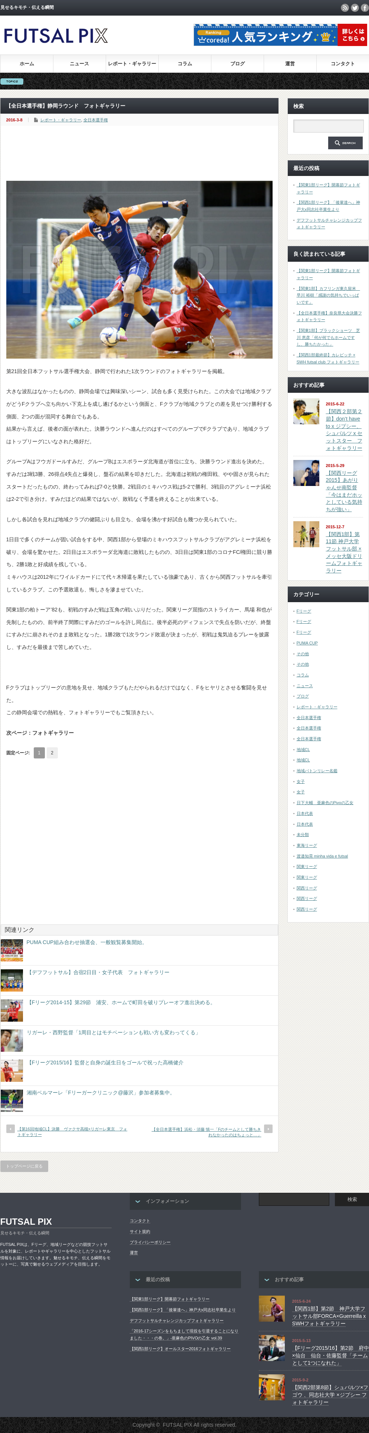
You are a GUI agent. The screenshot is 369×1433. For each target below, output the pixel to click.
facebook (365, 8)
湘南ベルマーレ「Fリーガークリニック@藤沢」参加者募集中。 (101, 1093)
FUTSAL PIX (26, 1222)
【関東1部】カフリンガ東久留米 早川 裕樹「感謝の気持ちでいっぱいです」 (328, 295)
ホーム (27, 63)
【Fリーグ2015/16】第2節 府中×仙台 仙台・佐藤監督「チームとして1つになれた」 (330, 1355)
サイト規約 (140, 1231)
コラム (185, 63)
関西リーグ (307, 888)
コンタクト (343, 63)
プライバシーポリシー (150, 1242)
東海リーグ (307, 845)
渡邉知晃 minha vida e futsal (322, 856)
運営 (290, 63)
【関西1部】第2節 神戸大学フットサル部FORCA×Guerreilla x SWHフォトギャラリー (329, 1316)
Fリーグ (304, 611)
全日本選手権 (95, 120)
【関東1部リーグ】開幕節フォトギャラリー (170, 1299)
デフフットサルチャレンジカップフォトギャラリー (177, 1320)
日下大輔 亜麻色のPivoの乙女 (325, 802)
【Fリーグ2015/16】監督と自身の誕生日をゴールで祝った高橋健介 (105, 1062)
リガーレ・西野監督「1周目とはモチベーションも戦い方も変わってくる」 (114, 1032)
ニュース (79, 63)
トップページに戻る (24, 1166)
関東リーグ (307, 866)
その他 (303, 654)
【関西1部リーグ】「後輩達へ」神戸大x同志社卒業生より (183, 1310)
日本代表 (305, 813)
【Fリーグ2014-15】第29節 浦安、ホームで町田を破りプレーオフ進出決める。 (121, 1002)
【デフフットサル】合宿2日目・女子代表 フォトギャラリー (98, 972)
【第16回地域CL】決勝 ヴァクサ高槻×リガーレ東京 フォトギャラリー (72, 1132)
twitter (355, 8)
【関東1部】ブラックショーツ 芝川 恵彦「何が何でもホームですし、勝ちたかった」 (328, 337)
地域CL (303, 749)
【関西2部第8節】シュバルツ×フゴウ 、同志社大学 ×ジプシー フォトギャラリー (330, 1394)
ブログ (237, 63)
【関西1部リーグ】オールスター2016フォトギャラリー (180, 1349)
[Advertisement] (141, 153)
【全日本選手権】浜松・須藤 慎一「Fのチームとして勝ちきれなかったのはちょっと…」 (206, 1132)
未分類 (303, 834)
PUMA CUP (307, 643)
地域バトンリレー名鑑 (317, 770)
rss (345, 8)
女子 (301, 781)
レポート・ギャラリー (132, 63)
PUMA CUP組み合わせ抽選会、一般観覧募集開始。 (87, 942)
